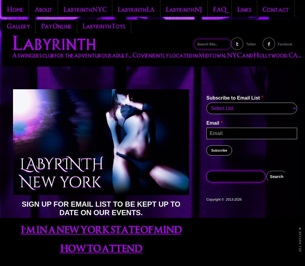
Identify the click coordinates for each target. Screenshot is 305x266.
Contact (276, 8)
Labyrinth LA (136, 8)
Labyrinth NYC (85, 8)
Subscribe (219, 150)
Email (214, 123)
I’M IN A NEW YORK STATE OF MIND (101, 229)
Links (244, 8)
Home (15, 8)
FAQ (219, 8)
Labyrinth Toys (104, 25)
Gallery (18, 25)
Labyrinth (54, 41)
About (43, 8)
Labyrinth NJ (184, 8)
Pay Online (56, 25)
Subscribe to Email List (234, 97)
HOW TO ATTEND (101, 248)
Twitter (251, 44)
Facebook (285, 44)
